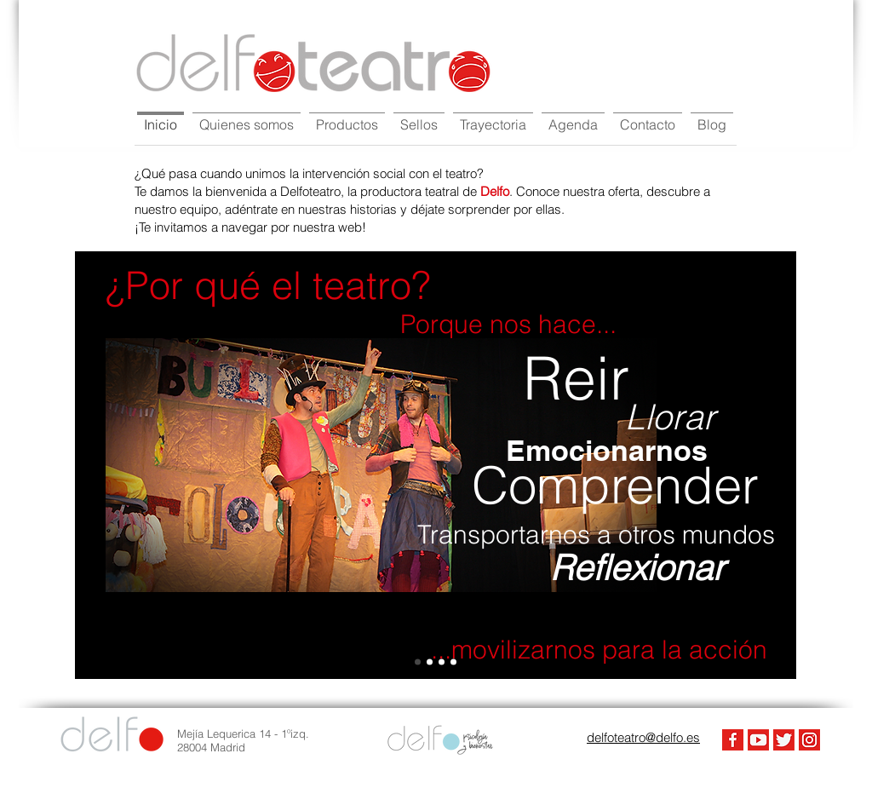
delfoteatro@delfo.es (643, 737)
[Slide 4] (418, 662)
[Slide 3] (453, 662)
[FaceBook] (732, 740)
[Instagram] (809, 740)
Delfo (494, 191)
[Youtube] (758, 740)
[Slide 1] (430, 662)
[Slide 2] (442, 662)
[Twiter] (784, 740)
